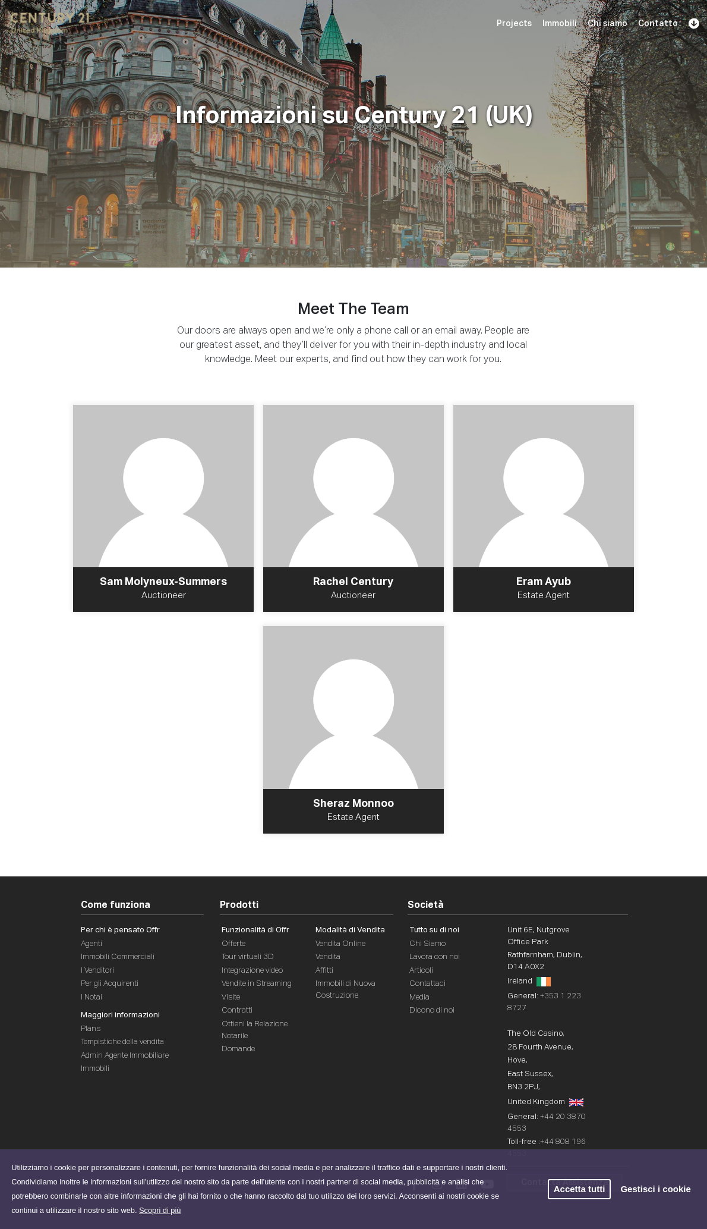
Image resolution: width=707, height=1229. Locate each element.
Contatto (658, 24)
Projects (514, 24)
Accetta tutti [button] (579, 1189)
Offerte (233, 944)
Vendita (327, 957)
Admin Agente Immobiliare (125, 1056)
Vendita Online (340, 944)
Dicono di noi (431, 1010)
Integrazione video (252, 971)
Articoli (421, 971)
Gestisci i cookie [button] (655, 1189)
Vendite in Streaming (257, 984)
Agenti (91, 944)
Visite (231, 997)
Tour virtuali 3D (248, 957)
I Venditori (97, 971)
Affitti (324, 971)
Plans (90, 1029)
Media (419, 997)
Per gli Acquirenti (109, 984)
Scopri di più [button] (160, 1210)
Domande (238, 1049)
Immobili (559, 24)
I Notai (91, 997)
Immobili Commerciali (117, 957)
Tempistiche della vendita (122, 1042)
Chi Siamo (427, 944)
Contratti (237, 1010)
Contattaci (427, 984)
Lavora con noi (434, 957)
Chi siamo (607, 24)
